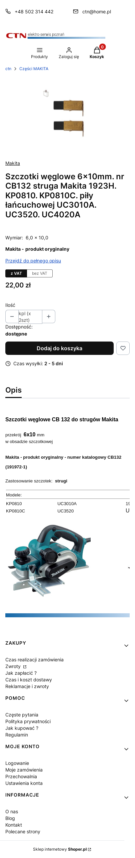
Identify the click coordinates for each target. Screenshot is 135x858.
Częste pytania (21, 714)
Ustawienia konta (24, 783)
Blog (10, 818)
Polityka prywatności (28, 721)
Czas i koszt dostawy (28, 679)
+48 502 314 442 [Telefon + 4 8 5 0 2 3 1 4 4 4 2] (34, 11)
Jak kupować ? (21, 728)
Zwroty (13, 666)
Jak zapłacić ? (21, 673)
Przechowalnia (21, 776)
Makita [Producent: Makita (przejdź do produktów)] (12, 163)
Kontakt (13, 825)
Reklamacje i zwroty (27, 686)
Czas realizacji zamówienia (34, 659)
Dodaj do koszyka (59, 348)
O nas (11, 811)
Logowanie (17, 763)
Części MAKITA (33, 68)
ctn (8, 68)
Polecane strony (22, 831)
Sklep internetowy (60, 849)
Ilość (10, 305)
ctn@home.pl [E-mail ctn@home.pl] (96, 11)
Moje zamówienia (24, 770)
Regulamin (16, 734)
